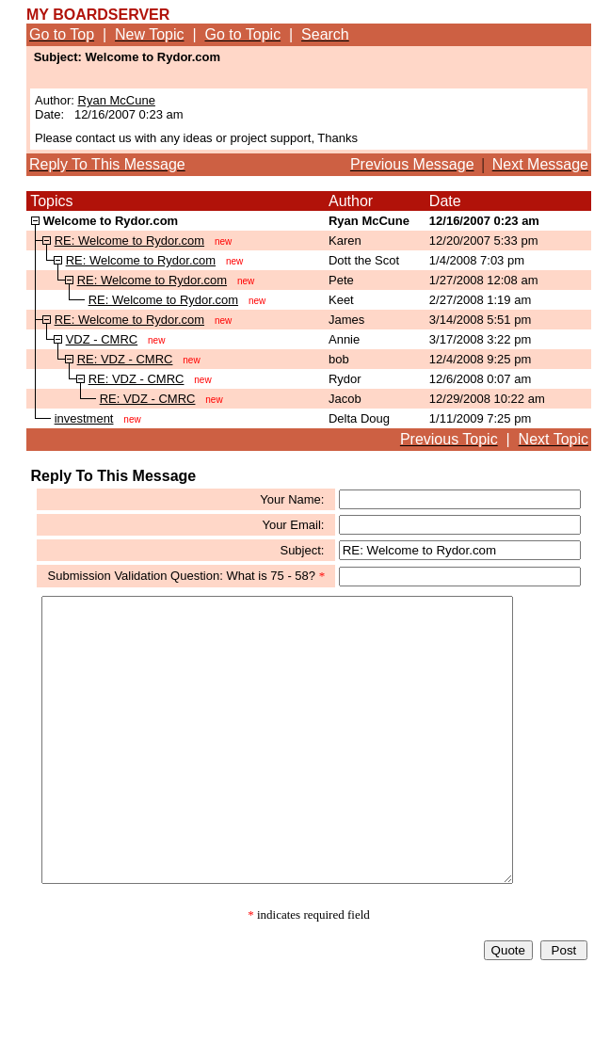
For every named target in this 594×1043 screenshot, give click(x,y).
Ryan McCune (116, 100)
